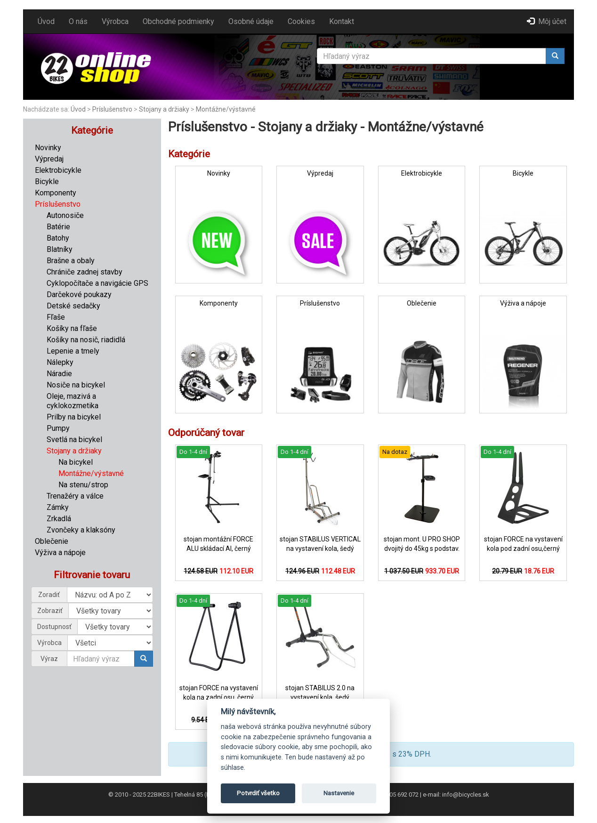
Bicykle (47, 181)
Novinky (48, 147)
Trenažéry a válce (75, 496)
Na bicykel (75, 462)
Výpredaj (49, 158)
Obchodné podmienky (178, 21)
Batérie (58, 226)
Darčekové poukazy (79, 294)
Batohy (58, 238)
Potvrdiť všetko (258, 793)
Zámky (58, 507)
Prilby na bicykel (74, 416)
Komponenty (55, 192)
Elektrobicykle (58, 170)
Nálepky (60, 362)
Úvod (46, 21)
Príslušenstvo (112, 109)
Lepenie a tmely (73, 351)
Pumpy (58, 428)
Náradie (59, 373)
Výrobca (115, 21)
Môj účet (546, 21)
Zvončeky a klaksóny (81, 529)
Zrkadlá (59, 518)
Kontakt (341, 21)
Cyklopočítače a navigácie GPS (97, 283)
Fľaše (56, 317)
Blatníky (60, 249)
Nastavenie (338, 793)
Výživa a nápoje (60, 552)
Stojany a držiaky (164, 109)
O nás (78, 21)
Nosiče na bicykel (76, 384)
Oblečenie (51, 541)
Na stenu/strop (83, 484)
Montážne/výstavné (226, 109)
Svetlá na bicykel (74, 439)
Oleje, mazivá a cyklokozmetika (72, 401)
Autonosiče (65, 215)
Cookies (301, 21)
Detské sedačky (73, 305)
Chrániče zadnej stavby (84, 271)
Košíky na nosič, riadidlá (86, 339)
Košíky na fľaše (72, 328)
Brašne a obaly (71, 260)
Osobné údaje (251, 21)
